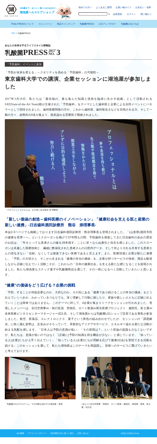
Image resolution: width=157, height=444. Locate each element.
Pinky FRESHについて (22, 24)
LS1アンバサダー (107, 24)
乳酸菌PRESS (87, 24)
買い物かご (146, 14)
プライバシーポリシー (37, 433)
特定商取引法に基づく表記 (62, 433)
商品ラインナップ (66, 24)
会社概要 (20, 433)
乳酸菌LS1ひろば (130, 24)
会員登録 (117, 14)
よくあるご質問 (104, 7)
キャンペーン (45, 24)
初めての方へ (85, 7)
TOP (13, 33)
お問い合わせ (83, 433)
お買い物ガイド (123, 7)
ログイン (131, 14)
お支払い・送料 (143, 7)
